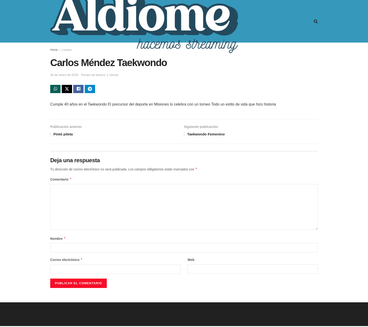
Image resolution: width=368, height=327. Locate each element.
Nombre (58, 239)
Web (191, 261)
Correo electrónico (66, 261)
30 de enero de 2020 (64, 75)
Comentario (61, 180)
